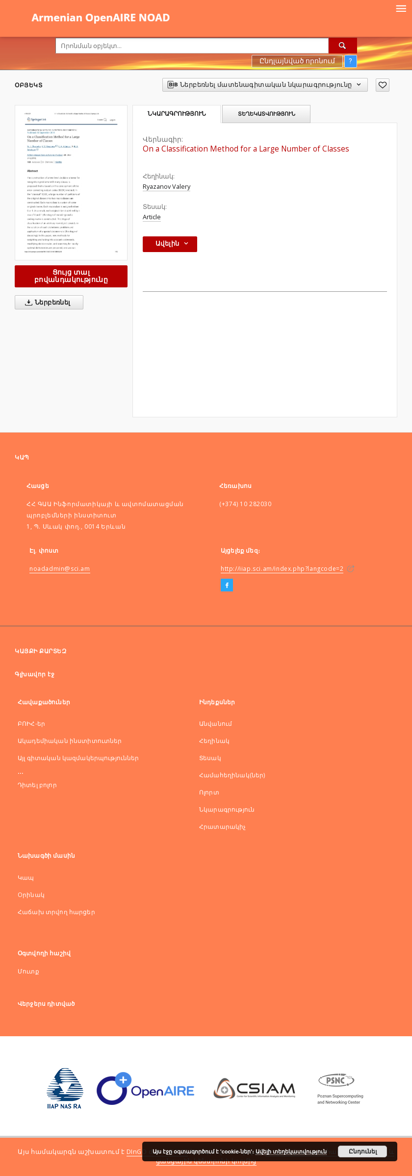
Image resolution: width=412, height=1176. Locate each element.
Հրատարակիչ (222, 826)
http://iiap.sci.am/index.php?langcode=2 (282, 568)
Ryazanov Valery (166, 186)
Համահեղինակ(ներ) (232, 775)
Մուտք (28, 971)
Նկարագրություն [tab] (177, 113)
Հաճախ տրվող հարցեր (56, 912)
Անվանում (215, 723)
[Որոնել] (343, 45)
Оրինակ (31, 895)
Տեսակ (210, 758)
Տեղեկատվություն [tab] (266, 113)
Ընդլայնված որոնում (297, 61)
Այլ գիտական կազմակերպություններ (78, 758)
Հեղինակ (214, 741)
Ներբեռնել (46, 302)
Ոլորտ (209, 792)
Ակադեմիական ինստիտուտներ (70, 741)
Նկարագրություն (227, 809)
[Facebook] (227, 585)
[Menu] (401, 8)
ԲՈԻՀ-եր (31, 723)
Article (152, 217)
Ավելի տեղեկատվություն (291, 1151)
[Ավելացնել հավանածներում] (382, 85)
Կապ (26, 877)
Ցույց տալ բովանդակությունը (71, 275)
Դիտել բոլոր (37, 785)
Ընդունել (363, 1151)
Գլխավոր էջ (34, 674)
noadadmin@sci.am (59, 568)
